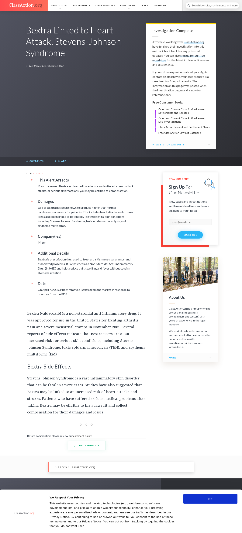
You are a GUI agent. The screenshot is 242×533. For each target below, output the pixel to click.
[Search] (212, 5)
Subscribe (190, 234)
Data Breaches (105, 5)
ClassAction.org (194, 42)
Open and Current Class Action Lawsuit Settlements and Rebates (182, 111)
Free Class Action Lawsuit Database (179, 132)
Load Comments (86, 445)
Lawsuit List (59, 5)
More (173, 357)
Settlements (81, 5)
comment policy (82, 435)
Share (60, 161)
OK (210, 483)
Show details (198, 525)
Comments (34, 161)
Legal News (127, 5)
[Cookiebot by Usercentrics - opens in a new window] (24, 525)
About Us (160, 5)
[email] (190, 222)
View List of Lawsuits (168, 144)
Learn (145, 5)
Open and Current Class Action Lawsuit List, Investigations (182, 120)
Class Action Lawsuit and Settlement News (184, 127)
